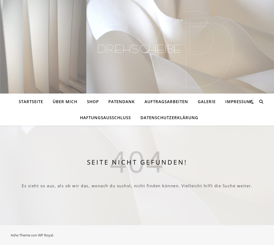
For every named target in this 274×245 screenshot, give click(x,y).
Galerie (207, 101)
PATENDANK (121, 101)
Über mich (65, 101)
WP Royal (45, 235)
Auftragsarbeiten (166, 101)
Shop (93, 101)
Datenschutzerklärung (169, 117)
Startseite (31, 101)
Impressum (238, 101)
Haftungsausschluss (105, 117)
